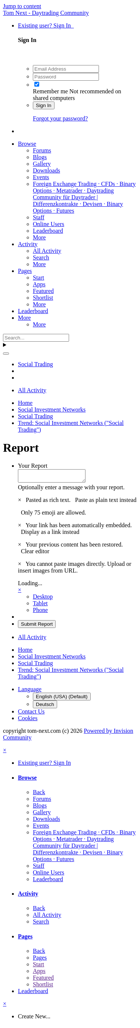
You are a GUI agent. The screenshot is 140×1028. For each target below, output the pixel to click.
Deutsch (45, 706)
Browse (27, 144)
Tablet (40, 605)
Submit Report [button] (37, 626)
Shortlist (43, 297)
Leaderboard (48, 231)
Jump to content (22, 6)
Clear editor (35, 553)
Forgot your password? (60, 118)
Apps (39, 284)
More (39, 237)
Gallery (42, 164)
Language (29, 691)
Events (41, 177)
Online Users (48, 224)
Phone (40, 612)
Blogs (40, 157)
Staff (38, 217)
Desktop (43, 599)
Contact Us (31, 713)
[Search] (36, 338)
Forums (42, 150)
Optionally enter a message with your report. (71, 489)
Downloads (46, 170)
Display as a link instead (50, 534)
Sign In (44, 105)
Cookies (27, 720)
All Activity (47, 251)
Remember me (50, 91)
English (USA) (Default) (62, 699)
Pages (25, 271)
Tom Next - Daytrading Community (46, 13)
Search (41, 257)
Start (38, 277)
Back (39, 794)
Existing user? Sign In (46, 25)
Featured (43, 291)
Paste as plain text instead (105, 502)
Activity (27, 244)
